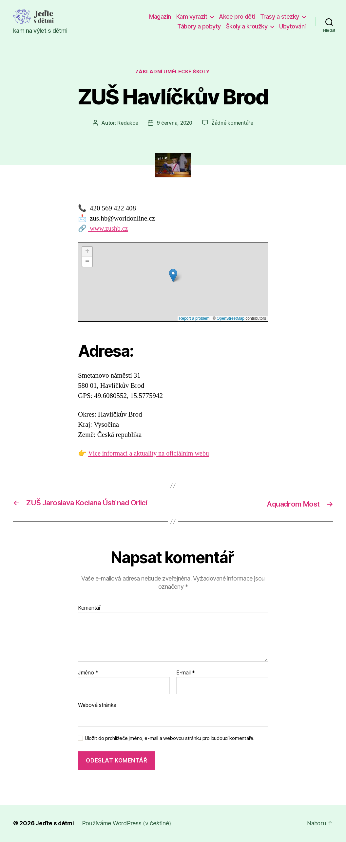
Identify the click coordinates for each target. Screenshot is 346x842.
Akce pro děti (237, 16)
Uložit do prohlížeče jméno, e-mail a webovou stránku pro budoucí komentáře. (170, 739)
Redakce (126, 123)
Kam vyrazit (191, 16)
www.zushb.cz (109, 229)
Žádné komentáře (233, 123)
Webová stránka (97, 705)
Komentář (89, 608)
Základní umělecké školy (173, 72)
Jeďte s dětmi (55, 823)
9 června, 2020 (174, 123)
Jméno (88, 673)
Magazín (160, 16)
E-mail (185, 673)
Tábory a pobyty (199, 26)
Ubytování (292, 26)
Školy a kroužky (247, 26)
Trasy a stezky (279, 16)
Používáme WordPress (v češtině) (127, 823)
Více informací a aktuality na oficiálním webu (151, 454)
